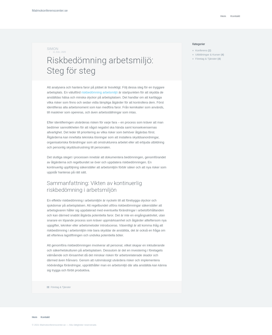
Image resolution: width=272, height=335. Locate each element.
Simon (52, 48)
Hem (223, 16)
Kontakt (235, 16)
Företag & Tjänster (61, 287)
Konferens (201, 50)
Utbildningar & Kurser (207, 54)
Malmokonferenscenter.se (50, 10)
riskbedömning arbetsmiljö (100, 92)
